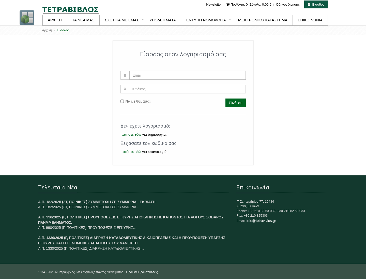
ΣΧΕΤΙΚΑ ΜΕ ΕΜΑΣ (122, 20)
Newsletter (214, 4)
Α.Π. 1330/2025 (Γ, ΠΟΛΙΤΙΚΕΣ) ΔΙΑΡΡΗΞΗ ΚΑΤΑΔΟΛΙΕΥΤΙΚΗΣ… (91, 248)
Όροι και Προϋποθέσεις (142, 272)
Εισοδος (316, 4)
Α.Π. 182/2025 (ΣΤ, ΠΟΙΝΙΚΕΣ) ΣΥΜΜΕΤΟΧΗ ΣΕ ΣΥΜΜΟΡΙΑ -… (90, 207)
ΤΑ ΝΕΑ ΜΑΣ (83, 20)
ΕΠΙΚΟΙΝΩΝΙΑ (310, 20)
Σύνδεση (235, 103)
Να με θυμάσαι (135, 101)
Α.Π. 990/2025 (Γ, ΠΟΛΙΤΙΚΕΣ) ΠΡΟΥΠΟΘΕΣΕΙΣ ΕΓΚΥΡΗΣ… (87, 228)
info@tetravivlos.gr (261, 221)
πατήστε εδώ (130, 134)
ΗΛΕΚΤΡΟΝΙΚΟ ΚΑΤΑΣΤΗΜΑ (261, 20)
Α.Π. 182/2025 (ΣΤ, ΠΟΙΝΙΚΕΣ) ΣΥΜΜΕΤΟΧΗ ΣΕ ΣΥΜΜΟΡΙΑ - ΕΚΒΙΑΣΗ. (97, 202)
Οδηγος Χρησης (288, 4)
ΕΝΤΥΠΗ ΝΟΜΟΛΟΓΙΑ (206, 20)
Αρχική (47, 30)
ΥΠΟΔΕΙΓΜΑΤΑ (162, 20)
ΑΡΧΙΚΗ (55, 20)
